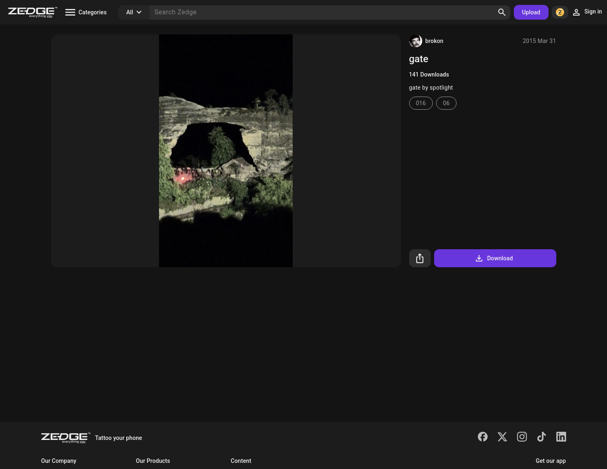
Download (493, 258)
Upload (531, 12)
